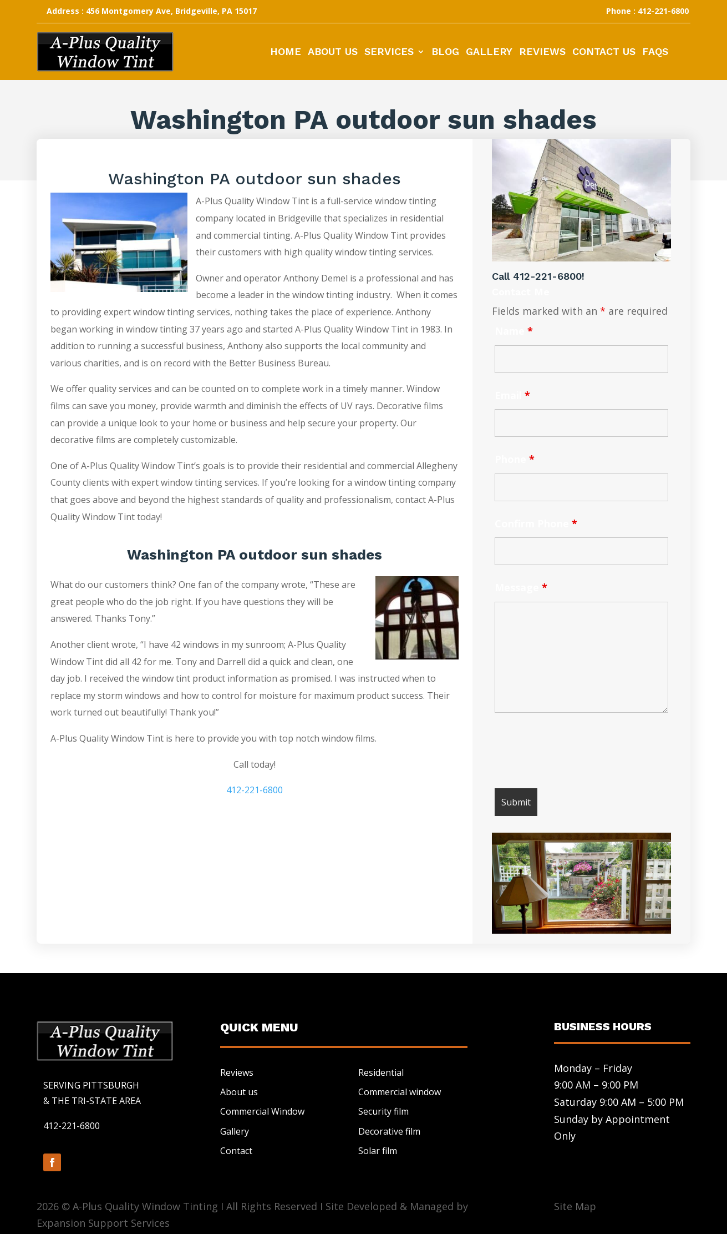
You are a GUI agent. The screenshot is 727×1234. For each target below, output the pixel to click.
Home (285, 52)
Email (512, 395)
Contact (236, 1151)
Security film (383, 1111)
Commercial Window (262, 1111)
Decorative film (389, 1131)
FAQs (655, 52)
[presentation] (579, 752)
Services (389, 52)
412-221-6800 (254, 790)
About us (239, 1092)
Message (521, 587)
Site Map (575, 1206)
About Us (333, 52)
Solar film (377, 1151)
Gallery (489, 52)
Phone (515, 459)
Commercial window (399, 1092)
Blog (445, 52)
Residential (381, 1072)
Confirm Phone (536, 523)
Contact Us (604, 52)
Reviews (542, 52)
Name (514, 331)
